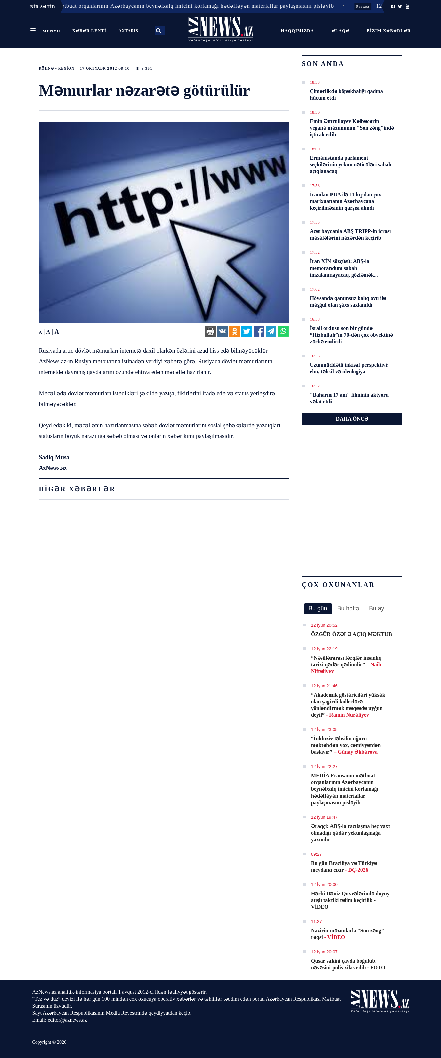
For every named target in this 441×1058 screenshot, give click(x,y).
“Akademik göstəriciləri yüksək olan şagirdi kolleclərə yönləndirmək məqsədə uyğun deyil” (348, 705)
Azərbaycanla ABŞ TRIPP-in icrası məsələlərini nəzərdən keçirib (350, 234)
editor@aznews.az (67, 1020)
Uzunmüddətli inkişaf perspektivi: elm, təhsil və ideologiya (349, 368)
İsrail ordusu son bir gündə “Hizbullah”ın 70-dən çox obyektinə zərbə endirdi (351, 334)
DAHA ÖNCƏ (352, 419)
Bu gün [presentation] (318, 608)
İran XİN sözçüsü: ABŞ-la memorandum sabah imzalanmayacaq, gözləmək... (344, 268)
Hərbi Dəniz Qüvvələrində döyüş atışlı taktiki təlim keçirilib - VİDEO (350, 900)
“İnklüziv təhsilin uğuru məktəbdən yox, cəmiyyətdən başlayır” (346, 745)
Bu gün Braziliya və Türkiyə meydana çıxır (344, 866)
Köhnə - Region (57, 68)
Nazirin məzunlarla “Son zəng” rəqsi (347, 934)
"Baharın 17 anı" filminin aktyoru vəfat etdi (349, 398)
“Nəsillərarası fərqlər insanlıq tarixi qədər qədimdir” (346, 664)
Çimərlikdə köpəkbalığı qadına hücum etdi (346, 94)
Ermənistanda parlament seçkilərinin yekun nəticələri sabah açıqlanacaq (351, 164)
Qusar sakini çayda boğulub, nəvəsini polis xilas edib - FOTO (348, 964)
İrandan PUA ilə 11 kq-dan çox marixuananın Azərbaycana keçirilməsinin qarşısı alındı (345, 201)
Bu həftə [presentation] (348, 608)
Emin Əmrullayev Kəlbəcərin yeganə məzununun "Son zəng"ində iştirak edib (352, 127)
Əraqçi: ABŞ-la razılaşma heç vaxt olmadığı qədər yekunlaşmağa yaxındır (350, 832)
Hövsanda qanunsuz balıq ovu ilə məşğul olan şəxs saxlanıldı (348, 301)
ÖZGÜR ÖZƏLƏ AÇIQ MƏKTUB (351, 634)
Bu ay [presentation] (376, 608)
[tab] (318, 608)
